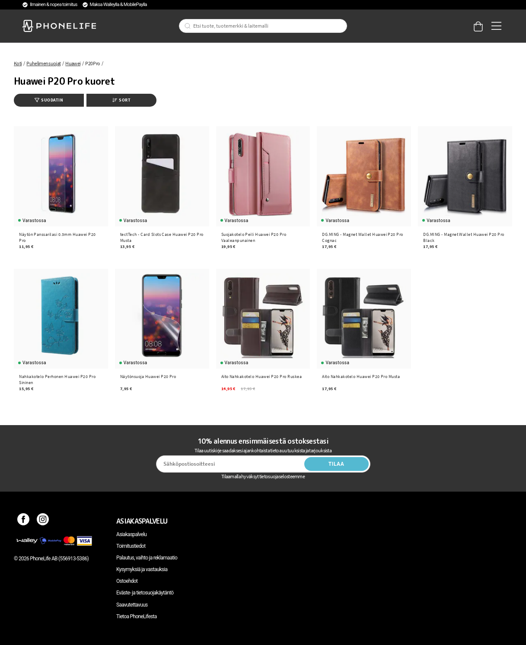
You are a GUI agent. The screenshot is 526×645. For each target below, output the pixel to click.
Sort (121, 100)
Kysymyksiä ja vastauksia (141, 569)
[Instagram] (43, 521)
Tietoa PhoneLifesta (136, 616)
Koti (18, 63)
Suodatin (49, 100)
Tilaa (336, 464)
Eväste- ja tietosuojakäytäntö (144, 593)
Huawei (72, 63)
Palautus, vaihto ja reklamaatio (146, 558)
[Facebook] (23, 521)
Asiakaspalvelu (131, 534)
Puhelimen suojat (43, 63)
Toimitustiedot (130, 546)
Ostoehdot (126, 581)
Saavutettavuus (132, 605)
